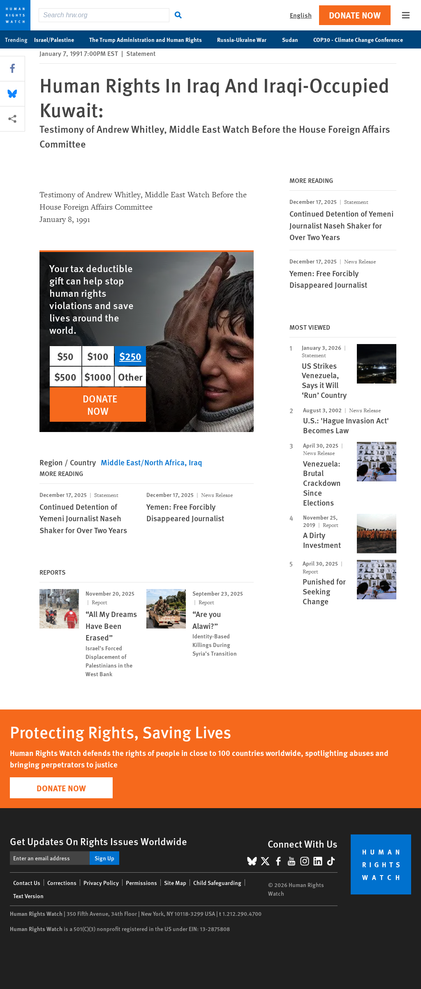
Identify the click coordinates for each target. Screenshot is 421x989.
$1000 (97, 377)
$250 (130, 356)
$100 (98, 356)
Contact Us (26, 882)
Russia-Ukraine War (246, 39)
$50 (65, 356)
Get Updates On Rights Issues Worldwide (98, 841)
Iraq (195, 462)
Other (130, 377)
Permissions (141, 882)
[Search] (178, 15)
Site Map (175, 882)
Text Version (28, 896)
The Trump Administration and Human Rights (149, 39)
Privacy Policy (101, 882)
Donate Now (355, 15)
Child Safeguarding (217, 882)
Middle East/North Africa (143, 462)
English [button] (301, 15)
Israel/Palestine (58, 39)
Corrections (61, 882)
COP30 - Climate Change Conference (362, 39)
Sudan (294, 39)
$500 (65, 377)
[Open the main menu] (406, 15)
